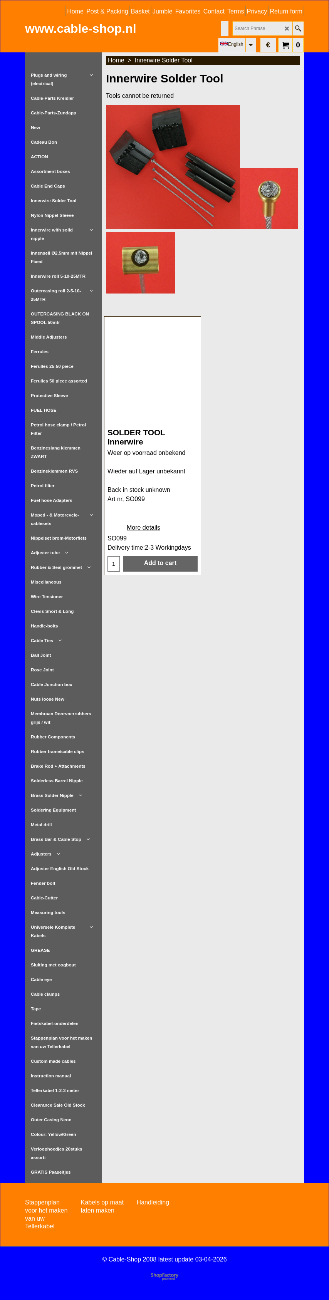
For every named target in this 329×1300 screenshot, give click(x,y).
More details (143, 535)
